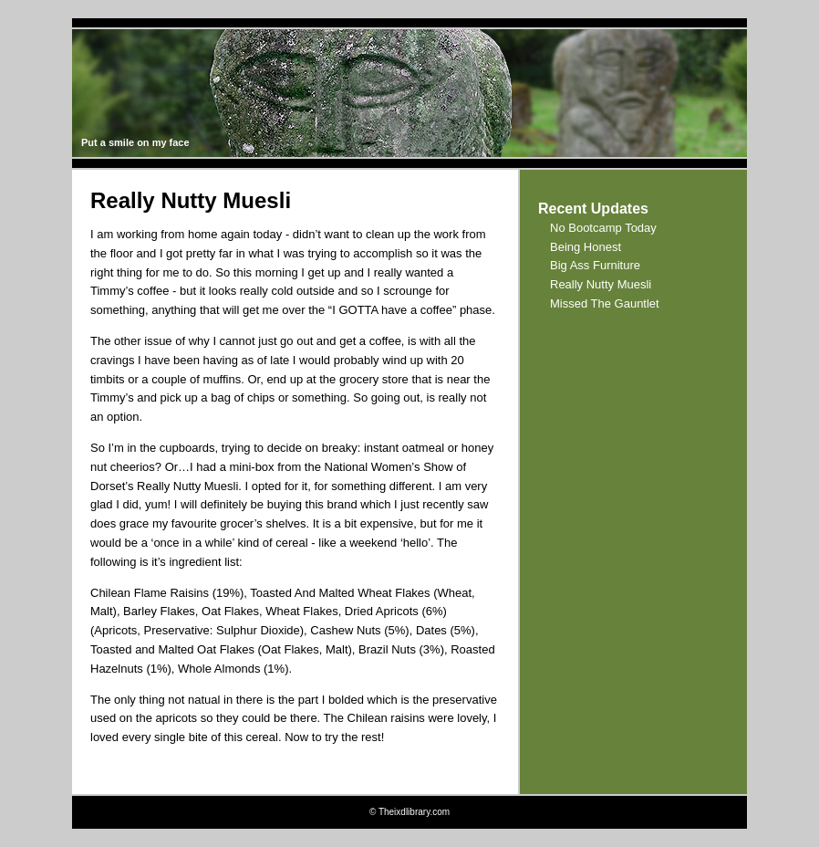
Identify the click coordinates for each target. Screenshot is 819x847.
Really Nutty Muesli (600, 284)
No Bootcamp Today (603, 228)
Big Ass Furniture (595, 265)
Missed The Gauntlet (604, 303)
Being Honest (585, 247)
